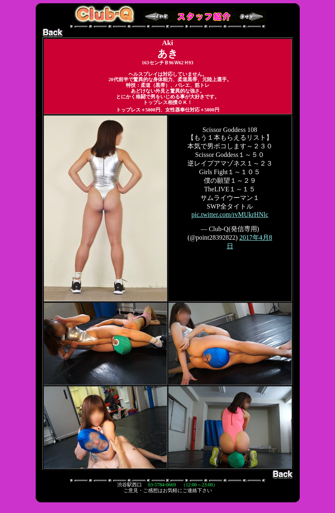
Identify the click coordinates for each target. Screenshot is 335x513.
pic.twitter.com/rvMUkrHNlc (230, 214)
